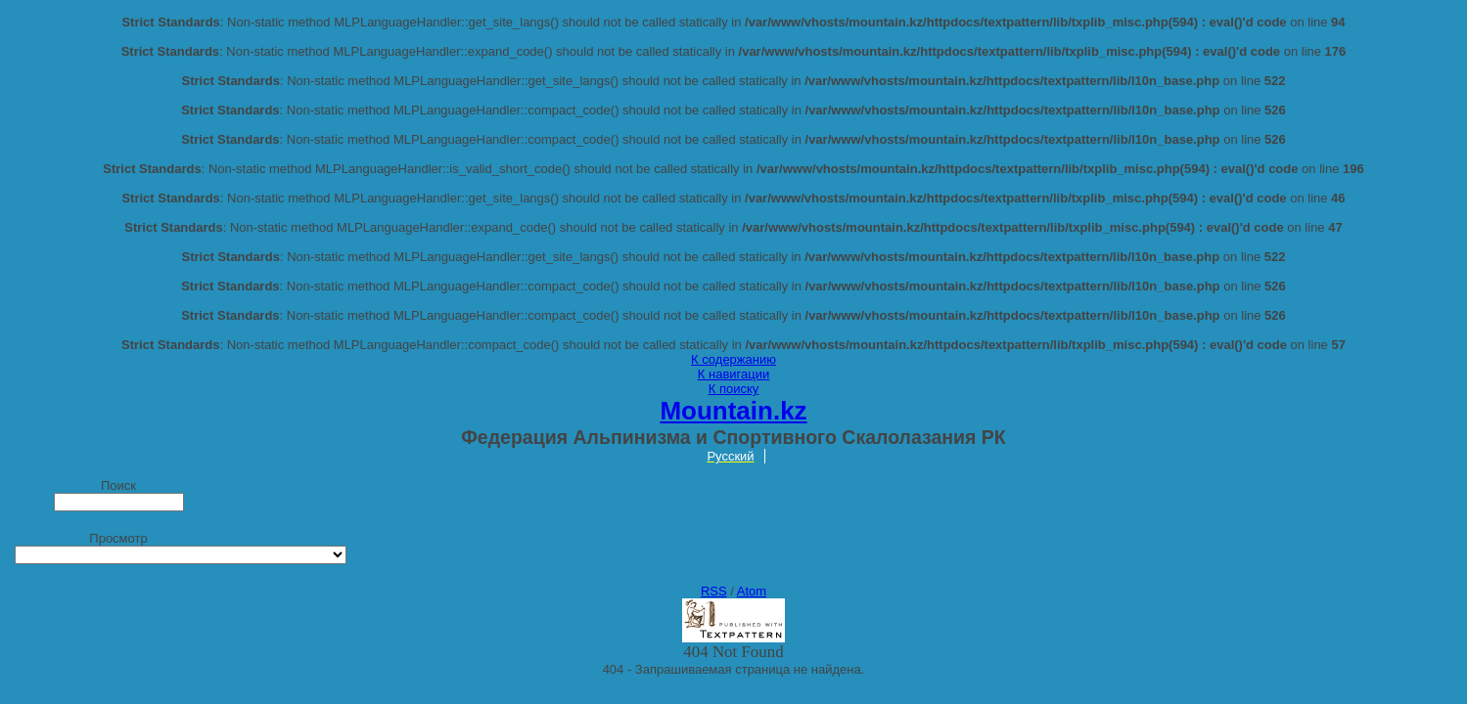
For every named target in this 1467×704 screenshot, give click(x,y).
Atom (751, 591)
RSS (714, 591)
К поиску (734, 388)
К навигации (733, 374)
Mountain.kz (733, 410)
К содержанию (733, 359)
